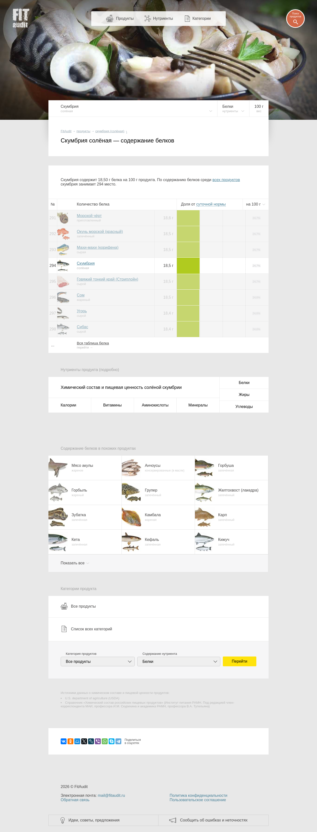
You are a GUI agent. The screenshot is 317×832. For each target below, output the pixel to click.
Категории (201, 18)
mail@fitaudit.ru (111, 795)
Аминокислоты (155, 405)
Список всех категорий (86, 628)
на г (254, 204)
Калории (68, 405)
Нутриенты (163, 18)
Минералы (198, 405)
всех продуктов (226, 180)
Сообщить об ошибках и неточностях (214, 820)
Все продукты (78, 606)
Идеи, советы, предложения (94, 820)
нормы (211, 204)
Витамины (112, 405)
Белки (244, 383)
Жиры (244, 395)
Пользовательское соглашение (198, 800)
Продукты (125, 18)
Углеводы (244, 407)
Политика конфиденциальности (198, 795)
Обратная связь (75, 800)
